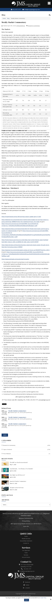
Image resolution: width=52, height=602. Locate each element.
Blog (8, 18)
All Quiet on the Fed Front (16, 487)
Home (4, 18)
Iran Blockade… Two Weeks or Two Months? (21, 468)
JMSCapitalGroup (21, 25)
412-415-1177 (16, 9)
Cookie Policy (43, 597)
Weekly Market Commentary (17, 411)
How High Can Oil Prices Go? (17, 475)
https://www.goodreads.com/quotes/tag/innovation (15, 259)
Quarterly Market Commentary (18, 481)
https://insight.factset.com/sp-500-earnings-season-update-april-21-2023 (21, 216)
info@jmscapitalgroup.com (31, 9)
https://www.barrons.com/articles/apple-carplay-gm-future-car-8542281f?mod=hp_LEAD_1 (26, 250)
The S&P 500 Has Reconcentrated (19, 462)
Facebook (27, 582)
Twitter (27, 585)
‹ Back (5, 435)
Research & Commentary (34, 25)
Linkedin (27, 588)
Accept (26, 600)
